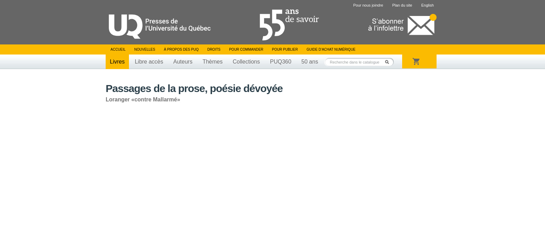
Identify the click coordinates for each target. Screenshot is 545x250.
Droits (213, 49)
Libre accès (149, 62)
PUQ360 (280, 62)
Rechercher (389, 62)
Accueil (118, 49)
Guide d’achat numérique (331, 49)
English (427, 5)
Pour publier (285, 49)
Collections (246, 62)
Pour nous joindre (368, 5)
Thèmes (213, 62)
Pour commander (246, 49)
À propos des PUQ (181, 49)
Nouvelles (144, 49)
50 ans (309, 62)
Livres (117, 62)
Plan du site (402, 5)
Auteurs (183, 62)
